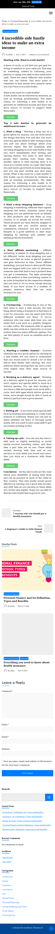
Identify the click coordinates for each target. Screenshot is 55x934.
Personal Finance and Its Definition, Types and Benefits (27, 599)
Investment (7, 889)
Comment (7, 691)
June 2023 (6, 861)
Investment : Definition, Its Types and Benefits (22, 812)
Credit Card (7, 876)
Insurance (24, 658)
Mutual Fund (8, 898)
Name (5, 724)
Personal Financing (10, 31)
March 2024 (7, 857)
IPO (4, 893)
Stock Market (8, 911)
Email (5, 736)
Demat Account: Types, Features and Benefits (22, 821)
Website (6, 749)
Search (49, 797)
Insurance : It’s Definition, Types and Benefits (22, 816)
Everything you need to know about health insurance (27, 664)
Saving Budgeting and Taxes (14, 906)
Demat (5, 881)
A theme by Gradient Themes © (27, 927)
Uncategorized (8, 915)
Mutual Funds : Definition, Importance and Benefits (24, 829)
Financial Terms (28, 6)
